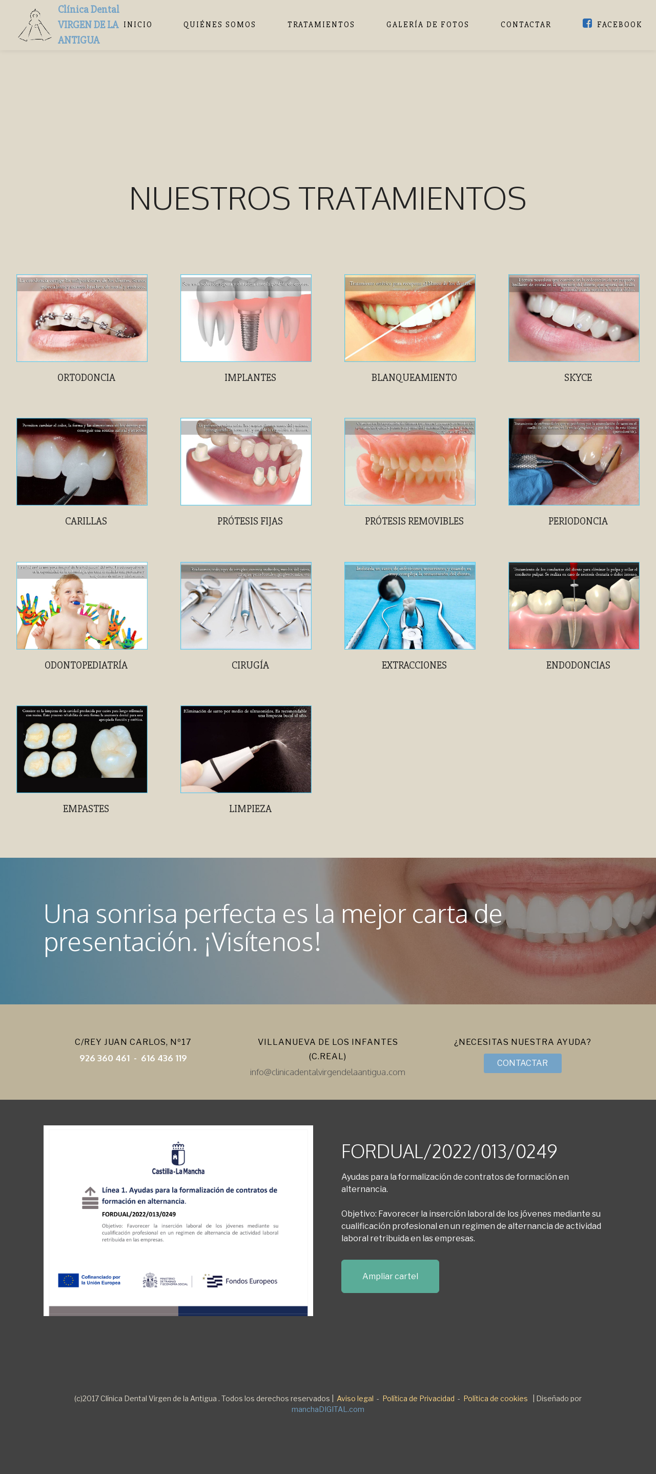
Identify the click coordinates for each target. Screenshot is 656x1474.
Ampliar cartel (390, 1276)
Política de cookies (495, 1398)
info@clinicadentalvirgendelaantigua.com (327, 1071)
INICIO (138, 25)
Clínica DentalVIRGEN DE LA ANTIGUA (88, 25)
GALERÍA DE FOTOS (427, 25)
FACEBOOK (613, 25)
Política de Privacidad (418, 1398)
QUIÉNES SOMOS (219, 25)
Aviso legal (355, 1398)
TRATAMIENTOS (321, 25)
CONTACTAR (526, 25)
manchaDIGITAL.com (328, 1409)
